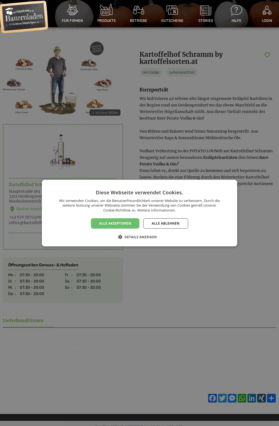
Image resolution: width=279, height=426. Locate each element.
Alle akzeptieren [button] (115, 223)
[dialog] (139, 213)
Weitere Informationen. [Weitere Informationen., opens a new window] (156, 210)
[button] (139, 237)
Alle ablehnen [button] (166, 223)
